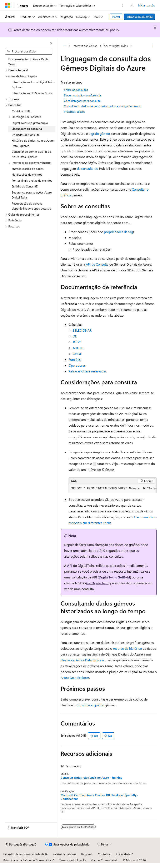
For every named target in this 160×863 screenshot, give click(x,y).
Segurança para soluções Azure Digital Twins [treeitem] (32, 195)
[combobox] (28, 51)
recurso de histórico (127, 648)
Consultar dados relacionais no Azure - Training (91, 777)
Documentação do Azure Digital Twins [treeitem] (28, 61)
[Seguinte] (122, 5)
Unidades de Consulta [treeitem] (26, 135)
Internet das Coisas (85, 46)
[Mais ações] (153, 46)
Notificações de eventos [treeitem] (27, 174)
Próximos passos (74, 112)
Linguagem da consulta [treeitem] (27, 129)
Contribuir (104, 854)
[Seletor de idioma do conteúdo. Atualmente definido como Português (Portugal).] (21, 844)
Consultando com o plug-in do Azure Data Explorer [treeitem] (31, 154)
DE (75, 336)
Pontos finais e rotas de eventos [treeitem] (32, 180)
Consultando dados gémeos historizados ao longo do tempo (102, 106)
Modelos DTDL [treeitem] (21, 111)
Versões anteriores (64, 854)
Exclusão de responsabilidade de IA (25, 854)
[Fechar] (51, 42)
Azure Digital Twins (116, 46)
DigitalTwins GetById (114, 577)
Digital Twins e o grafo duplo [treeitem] (30, 123)
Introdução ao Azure (139, 17)
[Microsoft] (7, 5)
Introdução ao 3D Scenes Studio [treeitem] (32, 93)
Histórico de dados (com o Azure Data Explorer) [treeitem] (33, 143)
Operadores (77, 365)
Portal (116, 17)
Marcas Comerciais (103, 860)
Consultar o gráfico (90, 705)
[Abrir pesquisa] (132, 5)
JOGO (77, 342)
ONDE (77, 353)
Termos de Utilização (72, 860)
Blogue (85, 854)
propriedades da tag (118, 232)
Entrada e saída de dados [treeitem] (28, 169)
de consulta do (87, 168)
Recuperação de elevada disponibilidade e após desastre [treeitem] (31, 206)
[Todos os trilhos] (64, 46)
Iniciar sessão (146, 5)
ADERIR (78, 348)
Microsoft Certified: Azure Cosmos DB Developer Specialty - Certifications (100, 797)
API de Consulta (97, 264)
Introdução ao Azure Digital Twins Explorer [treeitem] (33, 84)
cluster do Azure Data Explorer (82, 660)
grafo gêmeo (100, 133)
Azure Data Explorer (75, 677)
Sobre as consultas (76, 90)
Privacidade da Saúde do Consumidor (27, 860)
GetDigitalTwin (97, 583)
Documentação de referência (82, 95)
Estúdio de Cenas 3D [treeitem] (25, 186)
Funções (75, 359)
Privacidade (123, 854)
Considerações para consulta (82, 101)
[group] (113, 488)
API (69, 565)
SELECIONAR (82, 330)
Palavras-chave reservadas (88, 371)
